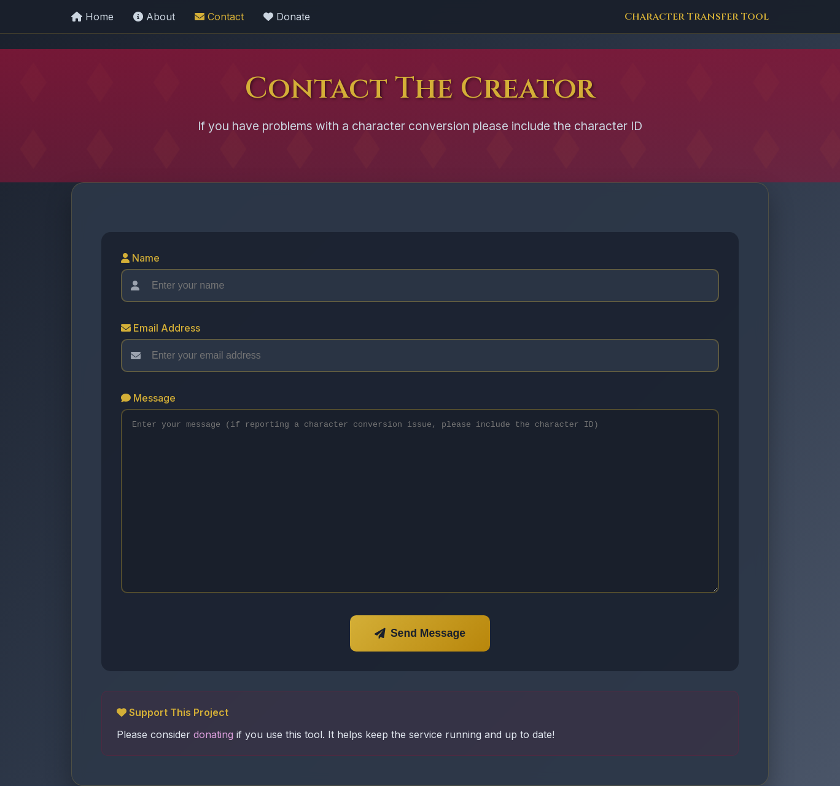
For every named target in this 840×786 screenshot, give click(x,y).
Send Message (420, 633)
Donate (286, 16)
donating (213, 734)
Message (148, 398)
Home (92, 16)
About (154, 16)
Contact (219, 16)
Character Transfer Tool (696, 16)
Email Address (160, 328)
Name (140, 258)
